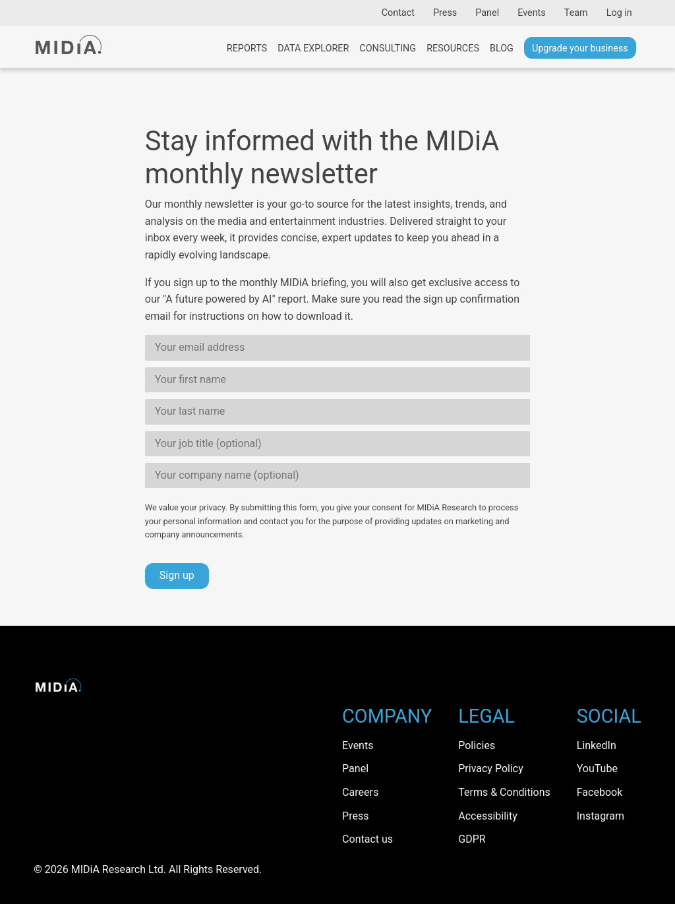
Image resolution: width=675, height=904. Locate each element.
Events (531, 12)
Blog (502, 48)
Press (445, 12)
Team (576, 12)
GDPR (471, 839)
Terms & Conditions (504, 792)
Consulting (387, 48)
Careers (360, 792)
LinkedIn (596, 745)
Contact (398, 12)
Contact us (367, 839)
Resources (452, 48)
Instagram (600, 816)
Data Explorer (313, 48)
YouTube (597, 768)
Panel (487, 12)
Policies (476, 745)
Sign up (177, 575)
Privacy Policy (490, 768)
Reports (247, 48)
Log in (619, 12)
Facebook (599, 792)
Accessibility (487, 816)
